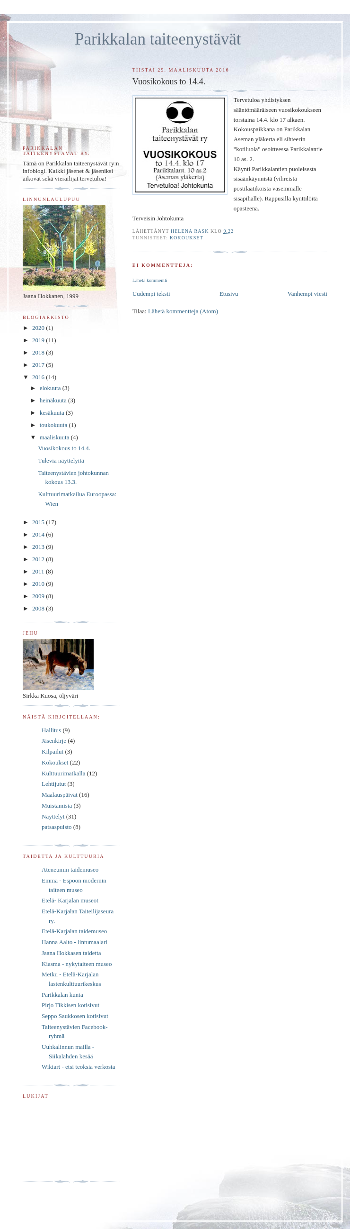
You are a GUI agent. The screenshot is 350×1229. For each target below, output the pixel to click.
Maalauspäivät (60, 794)
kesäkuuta (53, 412)
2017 (39, 364)
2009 (39, 596)
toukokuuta (54, 424)
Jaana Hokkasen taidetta (71, 952)
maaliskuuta (55, 437)
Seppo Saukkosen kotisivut (75, 1016)
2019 (39, 340)
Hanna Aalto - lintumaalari (74, 942)
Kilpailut (52, 751)
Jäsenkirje (54, 740)
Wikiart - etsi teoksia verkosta (78, 1066)
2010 (39, 583)
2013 (39, 546)
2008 (39, 608)
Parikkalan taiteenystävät (158, 39)
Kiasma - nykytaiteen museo (77, 963)
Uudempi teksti (151, 293)
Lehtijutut (54, 783)
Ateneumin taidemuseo (70, 869)
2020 (39, 327)
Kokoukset (186, 237)
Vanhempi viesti (307, 293)
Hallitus (51, 730)
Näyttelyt (53, 816)
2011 (39, 571)
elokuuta (51, 387)
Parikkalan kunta (62, 994)
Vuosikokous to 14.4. (64, 448)
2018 (39, 352)
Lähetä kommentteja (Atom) (183, 311)
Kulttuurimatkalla (63, 773)
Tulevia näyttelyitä (61, 460)
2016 (39, 377)
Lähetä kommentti (149, 280)
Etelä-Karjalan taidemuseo (74, 931)
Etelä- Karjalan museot (70, 900)
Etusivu (228, 293)
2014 (39, 534)
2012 (39, 559)
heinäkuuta (54, 400)
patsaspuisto (57, 826)
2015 (39, 522)
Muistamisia (57, 805)
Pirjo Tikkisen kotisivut (70, 1005)
